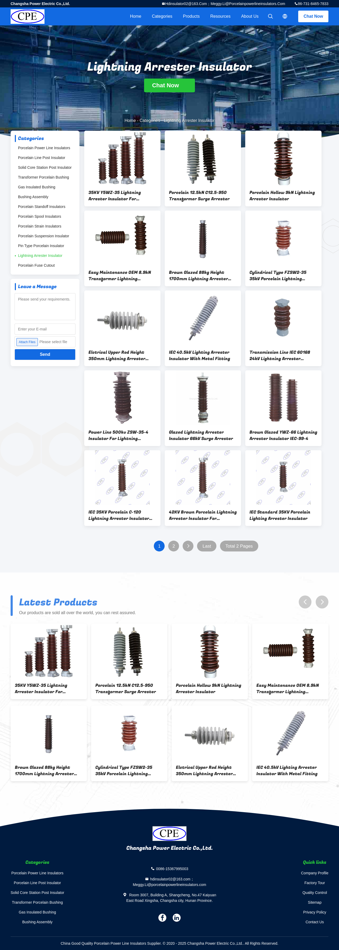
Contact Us (315, 922)
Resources (220, 16)
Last (207, 546)
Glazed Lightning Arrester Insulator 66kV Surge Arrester (201, 435)
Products (191, 16)
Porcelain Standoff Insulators (41, 206)
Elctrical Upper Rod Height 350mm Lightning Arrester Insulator (116, 355)
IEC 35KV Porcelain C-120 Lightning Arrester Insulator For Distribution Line (118, 515)
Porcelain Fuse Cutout (36, 265)
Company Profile (315, 873)
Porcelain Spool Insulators (39, 216)
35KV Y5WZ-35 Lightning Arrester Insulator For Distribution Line (114, 195)
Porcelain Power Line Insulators (44, 148)
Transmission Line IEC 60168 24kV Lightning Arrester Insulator (279, 355)
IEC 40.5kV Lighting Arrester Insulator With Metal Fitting (199, 355)
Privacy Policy (314, 912)
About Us (249, 16)
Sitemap (315, 902)
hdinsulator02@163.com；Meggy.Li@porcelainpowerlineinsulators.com (225, 4)
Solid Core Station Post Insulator (45, 167)
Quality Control (314, 892)
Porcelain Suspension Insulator (43, 236)
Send (45, 354)
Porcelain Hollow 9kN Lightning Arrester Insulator (282, 195)
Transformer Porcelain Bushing (43, 177)
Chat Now (313, 16)
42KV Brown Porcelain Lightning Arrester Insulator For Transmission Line (203, 515)
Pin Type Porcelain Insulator (41, 246)
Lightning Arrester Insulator (40, 255)
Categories (162, 16)
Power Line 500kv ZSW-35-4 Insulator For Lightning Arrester (118, 435)
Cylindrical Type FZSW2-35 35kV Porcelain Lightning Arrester (277, 275)
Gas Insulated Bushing (36, 187)
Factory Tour (314, 883)
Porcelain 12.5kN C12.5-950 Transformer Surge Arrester (199, 195)
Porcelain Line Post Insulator (41, 158)
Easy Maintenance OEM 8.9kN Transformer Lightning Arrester (119, 275)
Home (135, 16)
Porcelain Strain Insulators (39, 226)
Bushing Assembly (33, 197)
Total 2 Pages (239, 546)
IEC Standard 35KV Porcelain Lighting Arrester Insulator (279, 515)
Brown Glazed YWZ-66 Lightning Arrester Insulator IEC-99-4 (283, 435)
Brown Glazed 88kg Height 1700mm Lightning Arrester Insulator (198, 275)
